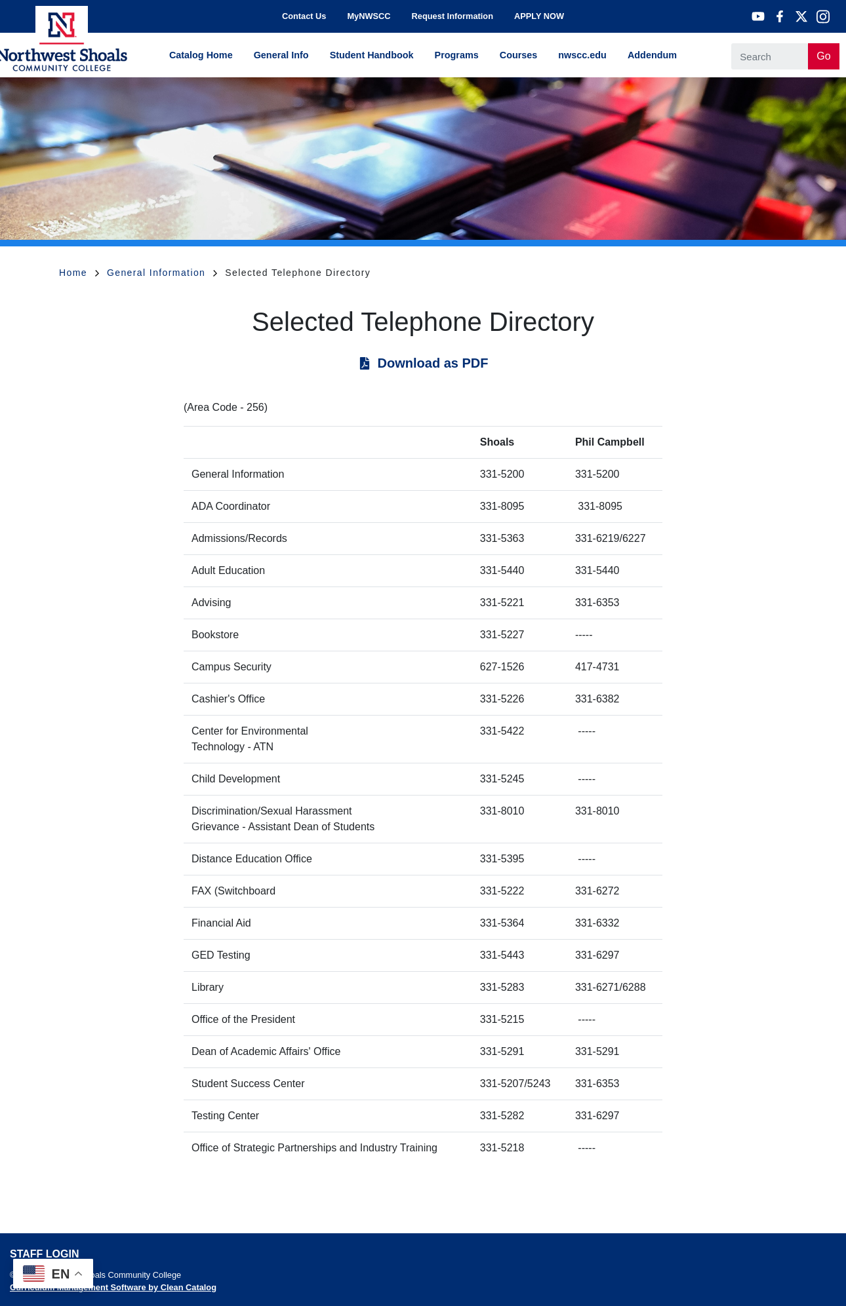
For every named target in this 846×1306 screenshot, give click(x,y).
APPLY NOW (539, 16)
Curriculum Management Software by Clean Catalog (113, 1287)
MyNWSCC (368, 16)
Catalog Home (201, 55)
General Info (281, 55)
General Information (162, 272)
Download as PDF (433, 363)
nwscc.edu (582, 55)
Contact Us (304, 16)
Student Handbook (372, 55)
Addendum (652, 55)
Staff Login (44, 1253)
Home (79, 272)
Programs (457, 55)
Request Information (452, 16)
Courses (519, 55)
